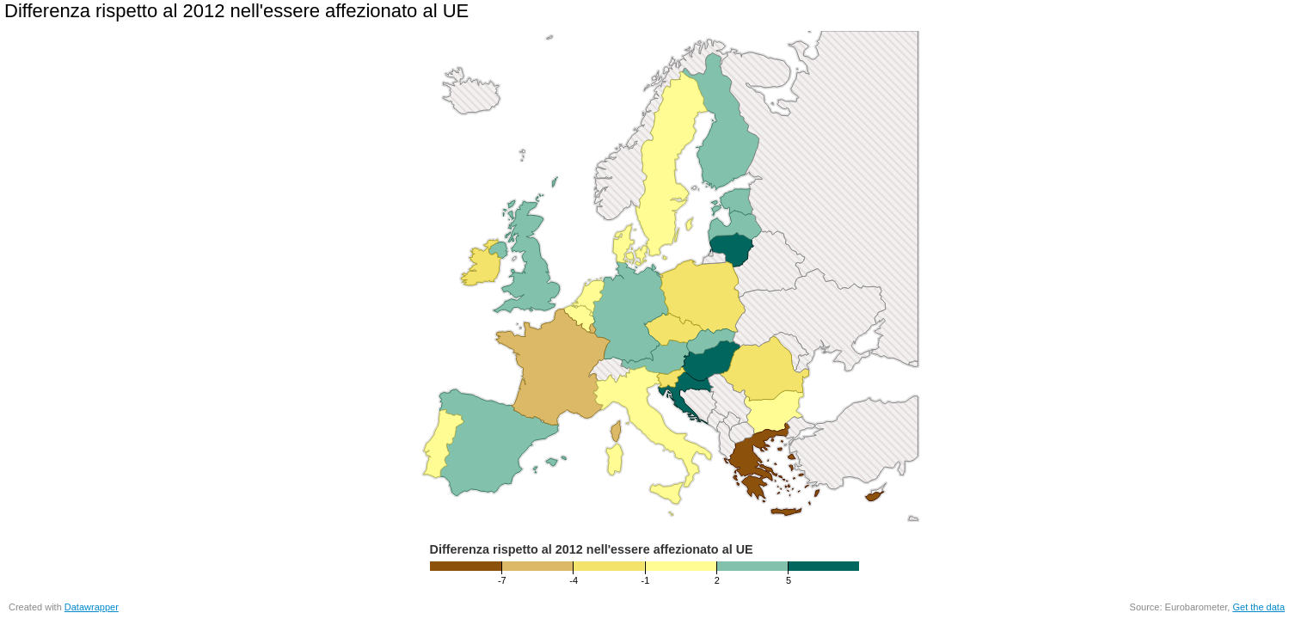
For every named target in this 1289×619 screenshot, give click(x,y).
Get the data (1258, 607)
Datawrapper (91, 607)
